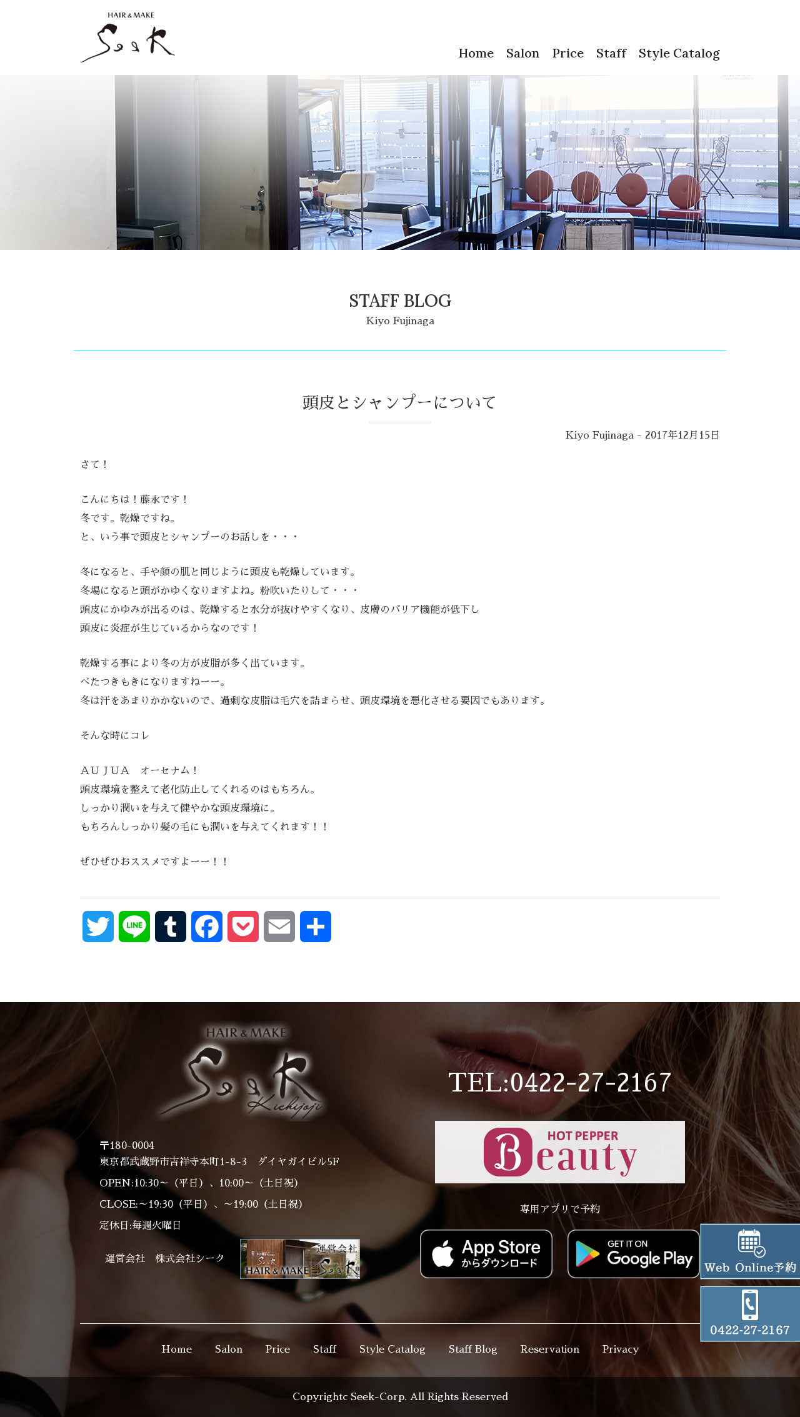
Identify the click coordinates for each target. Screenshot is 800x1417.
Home (476, 53)
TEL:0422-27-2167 (560, 1083)
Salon (522, 53)
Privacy (620, 1350)
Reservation (550, 1350)
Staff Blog (473, 1350)
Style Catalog (679, 53)
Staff (611, 53)
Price (568, 53)
